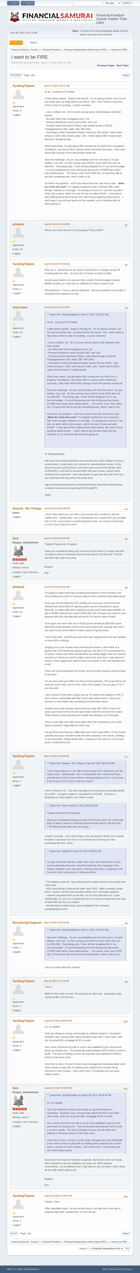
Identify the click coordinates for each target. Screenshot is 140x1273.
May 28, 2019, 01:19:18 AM (56, 981)
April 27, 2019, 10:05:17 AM (56, 86)
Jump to (83, 1248)
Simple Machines (31, 1269)
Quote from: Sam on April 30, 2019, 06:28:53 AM (74, 805)
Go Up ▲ (129, 1269)
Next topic (122, 65)
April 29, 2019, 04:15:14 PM (56, 307)
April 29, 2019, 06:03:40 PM (56, 508)
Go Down (15, 75)
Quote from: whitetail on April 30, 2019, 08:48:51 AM (75, 851)
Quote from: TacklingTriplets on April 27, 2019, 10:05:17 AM (79, 314)
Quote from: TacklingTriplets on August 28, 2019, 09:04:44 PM (80, 1095)
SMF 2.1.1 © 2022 (15, 1269)
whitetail (18, 224)
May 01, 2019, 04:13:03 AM (56, 756)
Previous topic (105, 65)
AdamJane (19, 307)
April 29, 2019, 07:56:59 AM (56, 264)
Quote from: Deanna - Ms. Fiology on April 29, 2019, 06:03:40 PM (82, 763)
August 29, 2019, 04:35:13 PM (58, 1088)
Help (104, 1269)
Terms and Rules (115, 1269)
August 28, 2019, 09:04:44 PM (58, 1021)
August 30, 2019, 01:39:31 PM (58, 1196)
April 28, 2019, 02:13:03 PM (56, 224)
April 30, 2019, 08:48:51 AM (56, 587)
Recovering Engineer (27, 922)
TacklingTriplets (23, 85)
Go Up (13, 1233)
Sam (15, 538)
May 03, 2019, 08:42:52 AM (56, 922)
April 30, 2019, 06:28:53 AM (56, 538)
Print (126, 75)
